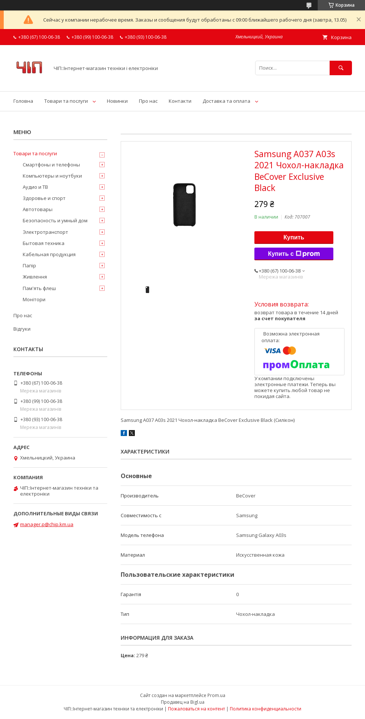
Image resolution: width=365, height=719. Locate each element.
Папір (29, 265)
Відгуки (22, 328)
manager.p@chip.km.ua (46, 524)
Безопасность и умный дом (55, 220)
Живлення (35, 276)
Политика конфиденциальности (265, 709)
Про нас (148, 101)
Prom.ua (216, 695)
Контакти (180, 101)
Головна (23, 101)
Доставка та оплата (226, 101)
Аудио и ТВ (35, 187)
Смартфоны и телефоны (51, 164)
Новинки (117, 101)
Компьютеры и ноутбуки (52, 175)
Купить (293, 237)
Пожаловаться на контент (196, 709)
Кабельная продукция (49, 254)
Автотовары (38, 209)
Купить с (294, 254)
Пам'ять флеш (39, 288)
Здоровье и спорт (44, 198)
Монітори (34, 299)
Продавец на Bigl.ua (182, 702)
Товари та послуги (66, 101)
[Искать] (341, 68)
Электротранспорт (45, 232)
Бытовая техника (43, 243)
